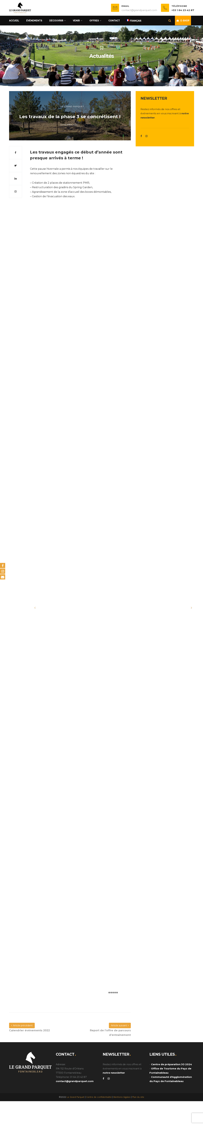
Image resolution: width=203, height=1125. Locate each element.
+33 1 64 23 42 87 (183, 10)
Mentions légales (121, 1097)
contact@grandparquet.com (75, 1081)
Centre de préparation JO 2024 (171, 1064)
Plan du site (138, 1097)
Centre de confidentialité (99, 1097)
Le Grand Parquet (72, 106)
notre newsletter (114, 1072)
